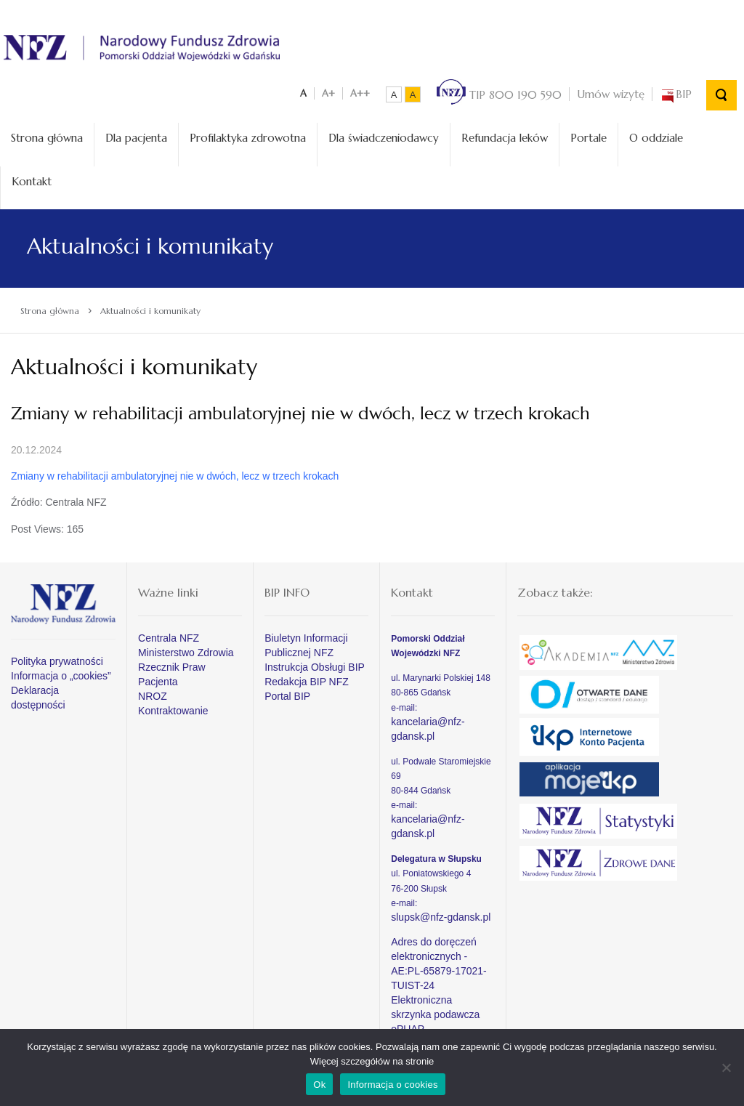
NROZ (152, 693)
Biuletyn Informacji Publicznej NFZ (305, 642)
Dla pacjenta (136, 135)
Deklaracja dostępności (38, 695)
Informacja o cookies (392, 1084)
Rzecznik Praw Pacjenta (172, 671)
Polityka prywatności (57, 658)
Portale (588, 135)
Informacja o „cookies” (61, 673)
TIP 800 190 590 (499, 91)
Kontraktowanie (173, 708)
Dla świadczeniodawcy (383, 135)
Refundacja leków (504, 135)
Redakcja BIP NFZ (306, 679)
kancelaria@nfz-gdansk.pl (427, 725)
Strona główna (47, 135)
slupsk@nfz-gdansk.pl (440, 913)
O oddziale (656, 135)
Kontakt (32, 178)
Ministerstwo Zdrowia (185, 649)
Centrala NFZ (168, 635)
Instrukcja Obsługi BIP (314, 664)
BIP (676, 91)
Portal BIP (287, 693)
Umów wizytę (610, 91)
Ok (319, 1084)
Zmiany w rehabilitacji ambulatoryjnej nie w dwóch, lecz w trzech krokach (175, 473)
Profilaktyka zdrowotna (248, 135)
